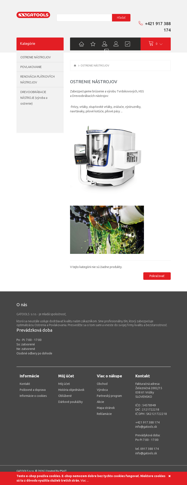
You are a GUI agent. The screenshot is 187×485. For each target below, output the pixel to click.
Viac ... (85, 480)
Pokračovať (157, 276)
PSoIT (63, 471)
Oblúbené (65, 396)
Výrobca (102, 390)
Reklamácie (104, 414)
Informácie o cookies (33, 396)
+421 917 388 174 (155, 26)
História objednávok (71, 390)
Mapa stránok (106, 408)
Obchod (102, 384)
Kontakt (25, 384)
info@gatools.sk (146, 426)
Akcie (100, 402)
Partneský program (109, 396)
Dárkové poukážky (70, 402)
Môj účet (64, 384)
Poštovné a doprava (33, 390)
